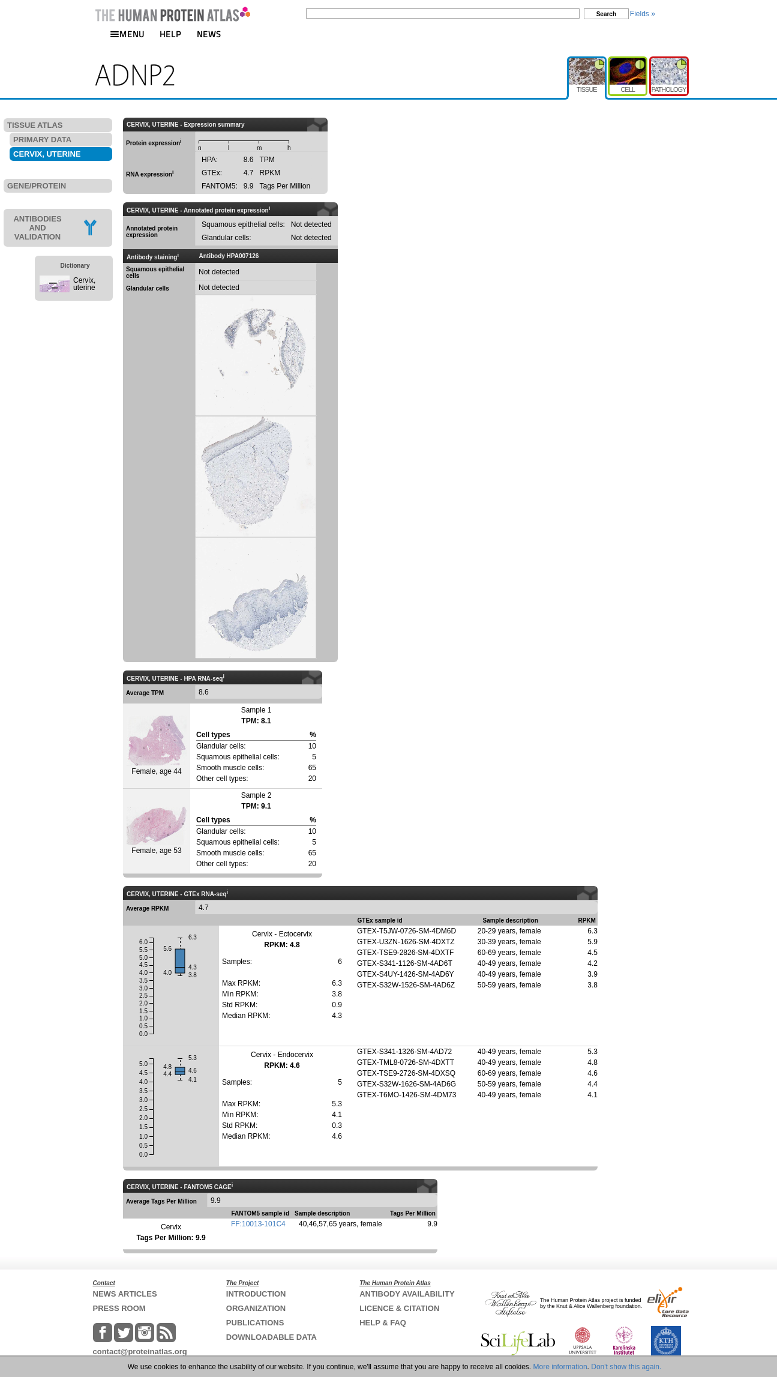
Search (606, 14)
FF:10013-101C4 (258, 1224)
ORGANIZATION (256, 1308)
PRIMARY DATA (42, 139)
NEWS (209, 34)
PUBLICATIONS (255, 1322)
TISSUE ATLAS (34, 125)
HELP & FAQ (382, 1322)
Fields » (642, 14)
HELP (170, 34)
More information (560, 1367)
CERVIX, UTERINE (46, 153)
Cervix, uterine (84, 284)
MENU (127, 34)
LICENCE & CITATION (399, 1308)
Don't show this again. (626, 1367)
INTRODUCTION (256, 1293)
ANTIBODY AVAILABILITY (406, 1293)
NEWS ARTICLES (125, 1293)
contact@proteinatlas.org (140, 1351)
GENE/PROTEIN (36, 185)
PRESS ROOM (119, 1308)
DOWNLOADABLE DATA (271, 1337)
